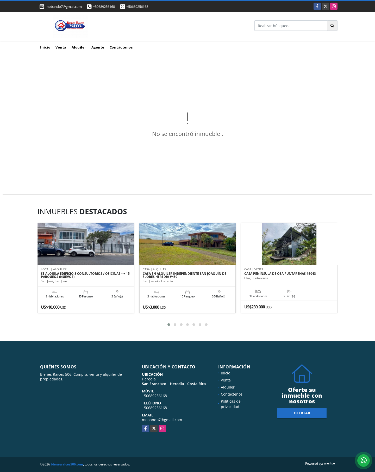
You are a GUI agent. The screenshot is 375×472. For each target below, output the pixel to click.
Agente (97, 47)
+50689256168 (104, 6)
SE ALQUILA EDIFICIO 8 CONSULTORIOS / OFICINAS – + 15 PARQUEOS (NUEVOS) (85, 275)
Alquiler (79, 47)
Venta (60, 47)
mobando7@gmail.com (162, 419)
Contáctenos (121, 47)
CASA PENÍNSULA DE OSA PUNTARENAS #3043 (280, 273)
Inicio (45, 47)
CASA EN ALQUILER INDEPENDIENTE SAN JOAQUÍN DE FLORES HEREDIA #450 (184, 275)
